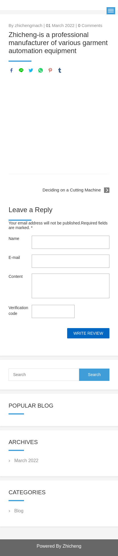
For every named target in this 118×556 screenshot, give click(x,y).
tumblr (60, 70)
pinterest (50, 70)
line (21, 70)
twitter (31, 70)
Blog (18, 510)
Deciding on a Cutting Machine (72, 189)
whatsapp (40, 70)
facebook (11, 70)
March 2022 (26, 460)
